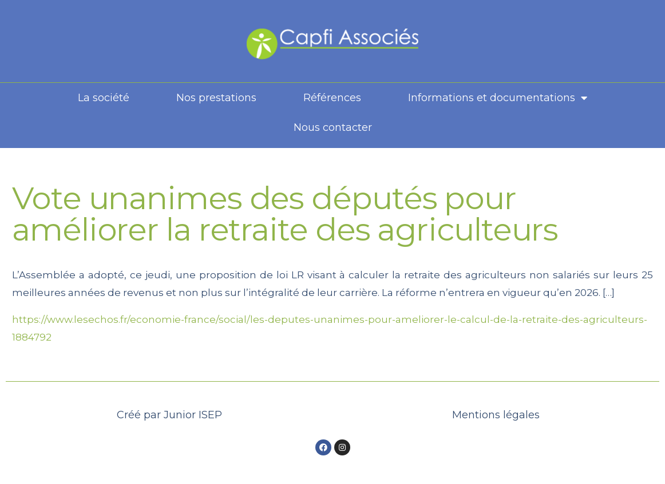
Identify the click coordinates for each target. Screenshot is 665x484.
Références (332, 97)
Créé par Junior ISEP (169, 415)
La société (103, 97)
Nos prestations (216, 97)
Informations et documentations (497, 98)
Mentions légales (496, 415)
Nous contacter (333, 127)
